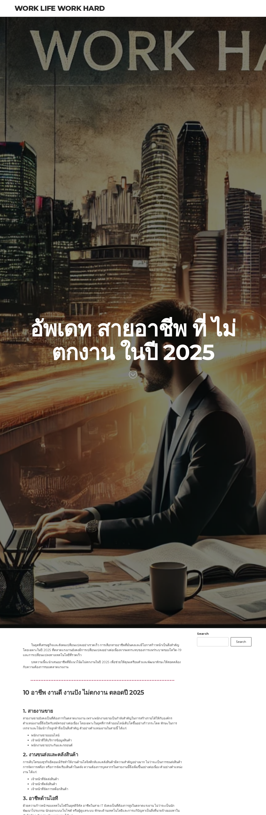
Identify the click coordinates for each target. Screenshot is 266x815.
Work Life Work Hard (60, 8)
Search (203, 634)
